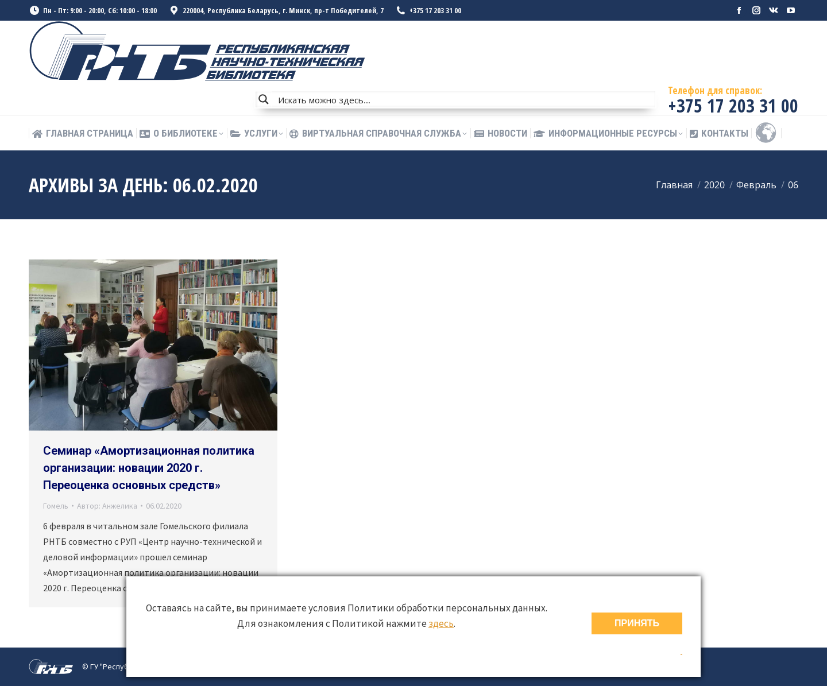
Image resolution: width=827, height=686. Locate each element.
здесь (441, 623)
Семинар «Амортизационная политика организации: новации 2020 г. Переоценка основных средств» (148, 468)
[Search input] (464, 99)
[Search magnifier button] (264, 99)
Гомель (55, 506)
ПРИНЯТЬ (637, 623)
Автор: (107, 506)
